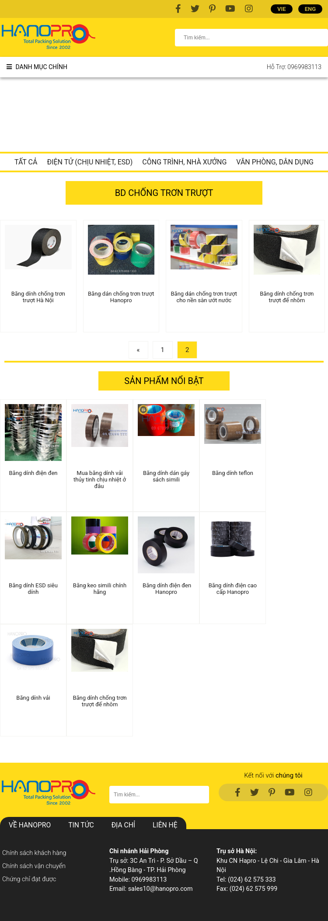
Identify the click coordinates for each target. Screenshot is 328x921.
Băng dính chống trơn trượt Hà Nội (38, 297)
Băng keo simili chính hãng (99, 588)
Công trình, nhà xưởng (184, 162)
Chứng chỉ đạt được (29, 879)
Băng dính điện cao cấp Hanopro (233, 588)
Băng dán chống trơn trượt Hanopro (121, 297)
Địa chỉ (123, 825)
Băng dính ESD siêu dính (33, 588)
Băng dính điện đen (33, 473)
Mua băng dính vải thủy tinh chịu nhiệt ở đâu (99, 479)
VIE (281, 9)
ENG (310, 9)
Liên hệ (165, 825)
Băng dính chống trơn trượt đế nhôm (287, 297)
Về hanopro (30, 825)
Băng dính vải (33, 697)
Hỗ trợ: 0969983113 (294, 66)
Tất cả (25, 162)
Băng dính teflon (232, 473)
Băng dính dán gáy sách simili (166, 476)
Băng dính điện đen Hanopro (166, 588)
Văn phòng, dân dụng (275, 162)
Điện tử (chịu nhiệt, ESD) (90, 162)
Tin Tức (81, 825)
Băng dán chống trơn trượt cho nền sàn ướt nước (204, 297)
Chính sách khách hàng (34, 853)
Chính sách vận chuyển (34, 866)
